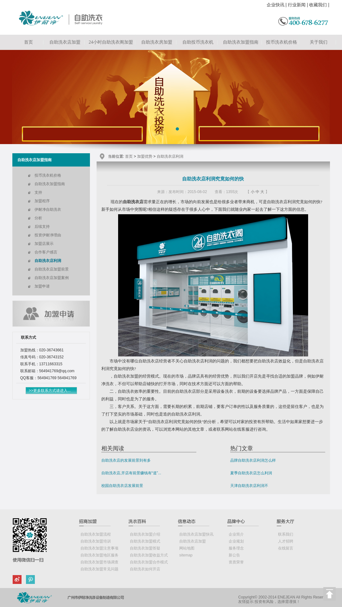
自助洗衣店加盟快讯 (196, 534)
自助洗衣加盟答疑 (145, 548)
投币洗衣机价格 (281, 42)
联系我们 (285, 534)
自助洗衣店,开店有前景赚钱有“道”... (131, 473)
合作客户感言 (46, 252)
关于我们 (318, 42)
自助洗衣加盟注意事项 (99, 548)
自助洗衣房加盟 (156, 42)
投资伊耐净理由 (48, 235)
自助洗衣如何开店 (145, 569)
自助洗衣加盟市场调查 (99, 562)
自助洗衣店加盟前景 (52, 269)
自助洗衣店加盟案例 (52, 278)
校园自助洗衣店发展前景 (122, 485)
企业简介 (236, 534)
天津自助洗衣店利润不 (249, 485)
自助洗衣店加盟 (64, 42)
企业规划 (236, 541)
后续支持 (42, 226)
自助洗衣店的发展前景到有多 (126, 460)
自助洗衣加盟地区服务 (99, 555)
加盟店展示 (44, 243)
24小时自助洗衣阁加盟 (111, 42)
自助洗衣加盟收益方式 (149, 555)
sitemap (186, 555)
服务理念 (236, 548)
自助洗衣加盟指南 (240, 42)
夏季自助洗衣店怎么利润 (251, 473)
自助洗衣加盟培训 (95, 541)
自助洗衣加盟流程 (95, 534)
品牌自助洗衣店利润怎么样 (253, 460)
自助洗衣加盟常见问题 (99, 569)
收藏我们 (318, 4)
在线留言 (285, 548)
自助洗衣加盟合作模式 (149, 562)
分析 (38, 218)
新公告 (234, 555)
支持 (38, 192)
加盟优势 (144, 156)
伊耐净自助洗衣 (48, 209)
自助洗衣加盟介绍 (145, 534)
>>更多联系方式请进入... (50, 390)
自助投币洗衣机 (197, 42)
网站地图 (186, 548)
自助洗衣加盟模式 (145, 541)
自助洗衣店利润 (48, 260)
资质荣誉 (236, 562)
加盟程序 (42, 201)
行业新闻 (297, 4)
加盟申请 (42, 286)
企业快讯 (275, 4)
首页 (28, 42)
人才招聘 (285, 541)
